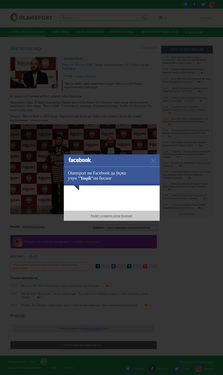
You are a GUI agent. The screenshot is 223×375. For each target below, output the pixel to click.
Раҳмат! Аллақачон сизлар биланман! (111, 215)
